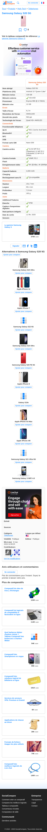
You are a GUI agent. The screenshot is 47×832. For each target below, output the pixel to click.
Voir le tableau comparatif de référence (19, 36)
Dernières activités (9, 821)
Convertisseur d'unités (10, 809)
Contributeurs (9, 547)
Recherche (18, 3)
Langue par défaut (32, 533)
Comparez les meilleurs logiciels (14, 803)
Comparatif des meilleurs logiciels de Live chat (13, 766)
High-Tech (21, 9)
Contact (35, 806)
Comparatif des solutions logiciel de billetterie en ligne (12, 678)
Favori (20, 30)
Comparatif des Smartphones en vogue (14, 655)
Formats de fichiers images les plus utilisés (14, 743)
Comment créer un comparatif (13, 800)
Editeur (28, 539)
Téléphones (33, 9)
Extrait (6, 521)
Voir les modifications (12, 559)
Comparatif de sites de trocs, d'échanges (13, 589)
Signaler (15, 246)
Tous (4, 9)
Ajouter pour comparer (11, 255)
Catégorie (8, 533)
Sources (7, 527)
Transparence (37, 800)
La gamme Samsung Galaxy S (12, 226)
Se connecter (33, 3)
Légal (34, 803)
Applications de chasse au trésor (14, 721)
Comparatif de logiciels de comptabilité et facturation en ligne (13, 612)
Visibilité (7, 539)
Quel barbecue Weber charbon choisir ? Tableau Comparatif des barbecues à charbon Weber (14, 636)
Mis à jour (8, 542)
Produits (11, 9)
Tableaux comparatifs (10, 806)
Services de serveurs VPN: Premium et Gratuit (14, 699)
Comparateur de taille (10, 812)
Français (42, 3)
